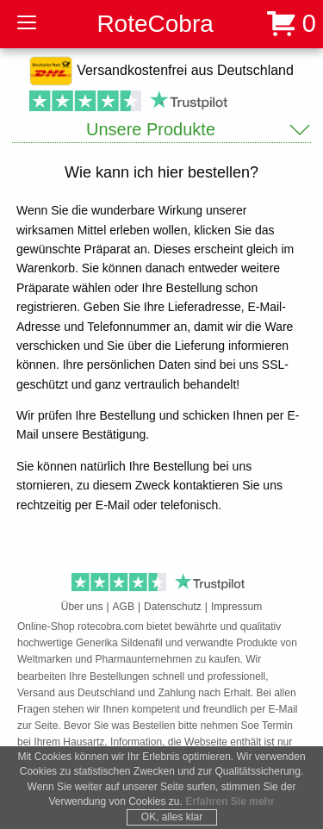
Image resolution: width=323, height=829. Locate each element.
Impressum (236, 607)
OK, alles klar (171, 817)
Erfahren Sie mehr (229, 801)
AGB (123, 607)
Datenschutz (173, 607)
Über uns (82, 607)
